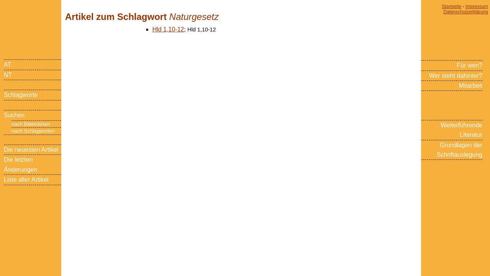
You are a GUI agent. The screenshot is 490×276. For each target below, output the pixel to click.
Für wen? (469, 65)
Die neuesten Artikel (31, 149)
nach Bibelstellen (30, 124)
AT (7, 64)
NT (8, 75)
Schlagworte (21, 95)
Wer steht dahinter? (455, 75)
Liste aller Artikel (26, 179)
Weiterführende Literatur (461, 130)
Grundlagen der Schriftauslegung (459, 150)
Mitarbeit (470, 85)
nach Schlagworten (33, 131)
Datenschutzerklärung (465, 12)
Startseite (451, 6)
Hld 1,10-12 (168, 29)
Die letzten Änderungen (20, 164)
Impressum (477, 6)
